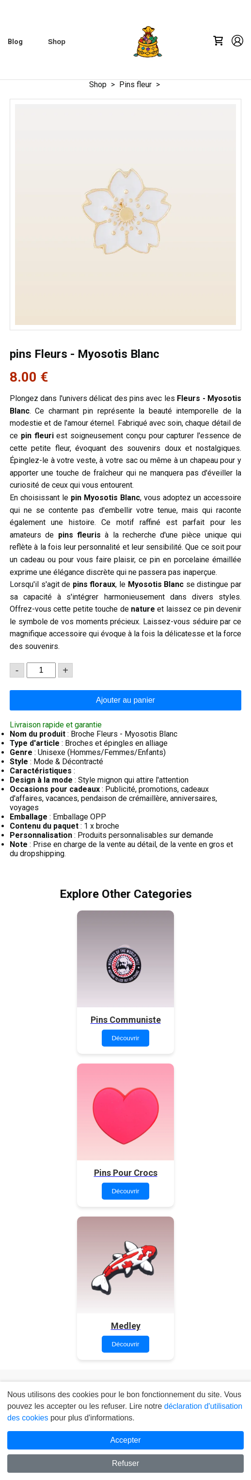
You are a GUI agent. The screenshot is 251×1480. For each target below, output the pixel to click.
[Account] (237, 41)
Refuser (125, 1463)
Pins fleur (135, 84)
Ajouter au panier (125, 700)
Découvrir (125, 1038)
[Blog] (15, 42)
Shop (98, 84)
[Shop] (56, 41)
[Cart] (218, 41)
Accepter (125, 1440)
